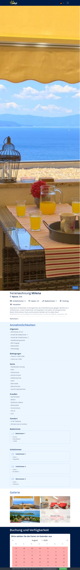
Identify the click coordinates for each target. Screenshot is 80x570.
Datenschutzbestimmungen (49, 568)
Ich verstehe (63, 568)
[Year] (46, 540)
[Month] (37, 540)
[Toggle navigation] (67, 3)
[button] (62, 3)
